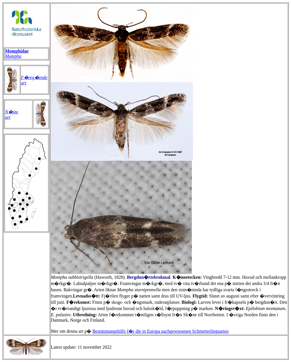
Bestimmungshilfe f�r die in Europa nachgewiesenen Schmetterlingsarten (160, 331)
